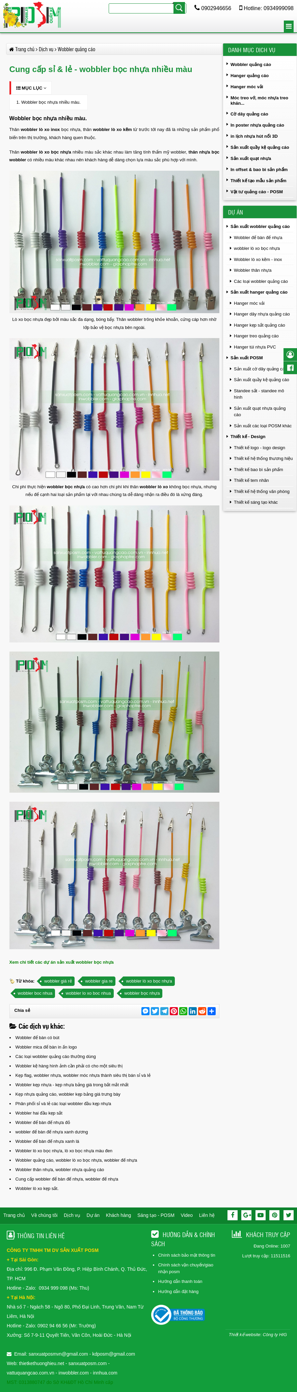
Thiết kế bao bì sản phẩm (258, 469)
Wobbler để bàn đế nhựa (258, 237)
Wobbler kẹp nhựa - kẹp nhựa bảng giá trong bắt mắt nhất (72, 1084)
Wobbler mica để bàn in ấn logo (46, 1047)
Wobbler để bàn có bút (37, 1037)
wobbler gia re (99, 981)
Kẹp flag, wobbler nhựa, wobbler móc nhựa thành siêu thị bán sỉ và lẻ (83, 1075)
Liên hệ (207, 1215)
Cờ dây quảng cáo (249, 114)
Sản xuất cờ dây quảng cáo (260, 368)
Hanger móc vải (247, 86)
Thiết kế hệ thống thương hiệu (263, 458)
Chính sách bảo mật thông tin (186, 1255)
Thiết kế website (244, 1334)
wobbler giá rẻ (58, 981)
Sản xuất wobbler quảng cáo (260, 226)
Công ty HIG (275, 1334)
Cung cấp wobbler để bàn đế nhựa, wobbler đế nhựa (67, 1179)
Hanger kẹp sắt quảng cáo (259, 325)
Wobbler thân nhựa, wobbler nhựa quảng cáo (60, 1169)
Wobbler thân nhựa (252, 270)
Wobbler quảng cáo (251, 64)
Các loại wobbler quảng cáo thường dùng (56, 1056)
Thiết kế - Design (248, 436)
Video (187, 1215)
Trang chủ (14, 1215)
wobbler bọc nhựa (66, 486)
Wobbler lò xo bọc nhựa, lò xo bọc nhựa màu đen (64, 1150)
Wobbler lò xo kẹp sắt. (37, 1188)
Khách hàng (118, 1215)
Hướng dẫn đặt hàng (178, 1291)
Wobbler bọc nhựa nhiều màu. (51, 102)
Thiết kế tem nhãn (251, 480)
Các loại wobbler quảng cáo (261, 281)
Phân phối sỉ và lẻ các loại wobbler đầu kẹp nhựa (63, 1103)
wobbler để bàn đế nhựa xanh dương (52, 1131)
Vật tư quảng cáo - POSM (257, 191)
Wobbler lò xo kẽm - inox (258, 259)
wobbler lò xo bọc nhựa (149, 981)
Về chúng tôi (44, 1215)
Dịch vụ (72, 1215)
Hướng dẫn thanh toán (180, 1281)
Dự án (93, 1215)
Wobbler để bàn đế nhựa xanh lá (47, 1141)
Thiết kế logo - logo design (259, 447)
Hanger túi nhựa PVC (255, 347)
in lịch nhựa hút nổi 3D (254, 136)
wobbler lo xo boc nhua (88, 993)
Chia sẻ (22, 1010)
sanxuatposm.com (88, 1363)
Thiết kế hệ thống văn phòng (262, 491)
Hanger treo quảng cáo (256, 335)
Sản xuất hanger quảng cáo (259, 292)
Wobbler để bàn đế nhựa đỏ (43, 1122)
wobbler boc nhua (35, 993)
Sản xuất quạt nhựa (251, 158)
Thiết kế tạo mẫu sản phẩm (259, 180)
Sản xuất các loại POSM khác (263, 425)
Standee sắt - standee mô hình (259, 394)
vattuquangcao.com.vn (30, 1373)
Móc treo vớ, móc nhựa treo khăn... (259, 100)
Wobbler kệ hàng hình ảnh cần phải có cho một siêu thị (69, 1065)
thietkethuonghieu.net (41, 1363)
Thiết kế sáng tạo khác (256, 502)
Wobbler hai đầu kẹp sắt (39, 1113)
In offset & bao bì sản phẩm (259, 169)
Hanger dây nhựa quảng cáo (262, 314)
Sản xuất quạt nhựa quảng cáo (260, 412)
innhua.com (105, 1373)
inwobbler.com (74, 1373)
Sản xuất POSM (247, 357)
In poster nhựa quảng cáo (257, 125)
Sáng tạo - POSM (155, 1215)
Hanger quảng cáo (250, 75)
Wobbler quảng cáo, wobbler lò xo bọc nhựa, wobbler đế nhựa (76, 1160)
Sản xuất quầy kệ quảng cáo (260, 147)
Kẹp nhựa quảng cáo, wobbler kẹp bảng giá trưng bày (68, 1094)
